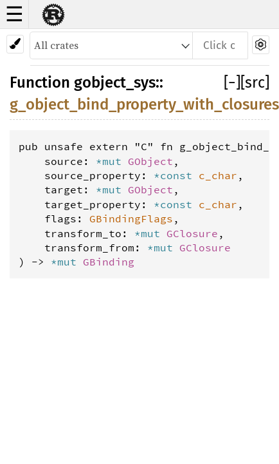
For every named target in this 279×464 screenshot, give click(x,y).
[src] (254, 82)
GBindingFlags (131, 218)
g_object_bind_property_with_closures (144, 104)
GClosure (192, 233)
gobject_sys (115, 82)
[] (232, 82)
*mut (112, 161)
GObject (150, 161)
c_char (218, 175)
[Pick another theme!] (15, 44)
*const (176, 175)
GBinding (108, 261)
